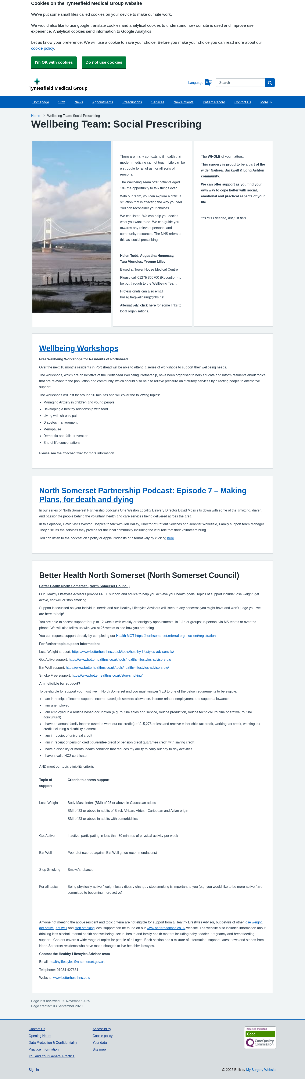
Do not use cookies (104, 62)
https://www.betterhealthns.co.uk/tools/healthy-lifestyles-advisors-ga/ (120, 659)
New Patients (184, 102)
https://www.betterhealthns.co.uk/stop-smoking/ (107, 675)
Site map (99, 1049)
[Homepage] (108, 84)
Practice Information (44, 1049)
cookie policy (42, 48)
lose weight (253, 922)
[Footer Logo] (248, 1037)
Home (35, 115)
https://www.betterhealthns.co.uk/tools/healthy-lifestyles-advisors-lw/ (123, 651)
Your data (100, 1042)
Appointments (102, 102)
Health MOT (125, 636)
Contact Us (242, 102)
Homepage (40, 102)
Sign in (34, 1069)
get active (46, 928)
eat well (61, 928)
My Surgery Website (261, 1069)
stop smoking (84, 928)
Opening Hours (40, 1035)
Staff (61, 102)
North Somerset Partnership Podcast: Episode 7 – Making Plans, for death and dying (143, 495)
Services (157, 102)
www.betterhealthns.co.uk (166, 928)
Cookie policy (103, 1035)
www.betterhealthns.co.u (71, 977)
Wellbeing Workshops (78, 348)
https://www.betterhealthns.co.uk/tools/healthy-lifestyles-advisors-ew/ (117, 667)
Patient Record (214, 102)
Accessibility (102, 1029)
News (79, 102)
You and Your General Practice (52, 1056)
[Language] (200, 82)
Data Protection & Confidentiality (53, 1042)
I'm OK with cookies (54, 62)
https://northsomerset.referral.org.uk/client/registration (175, 636)
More (267, 102)
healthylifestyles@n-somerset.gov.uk (77, 962)
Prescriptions (132, 102)
